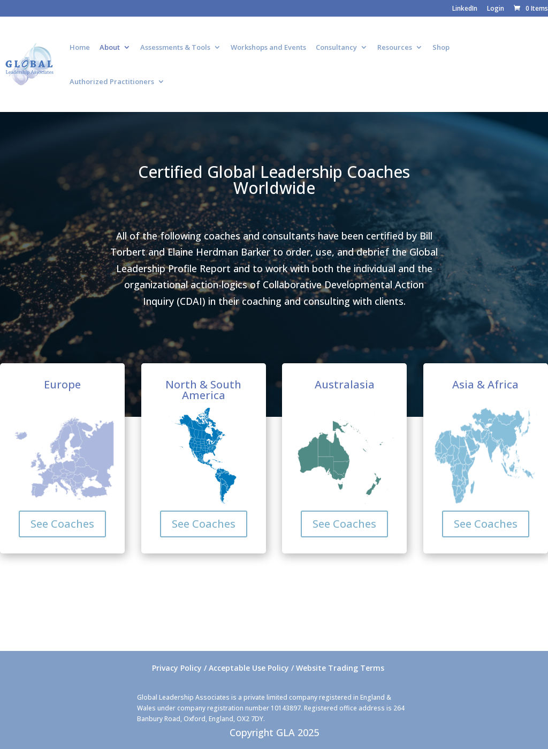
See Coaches (62, 523)
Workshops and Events (268, 47)
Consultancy (336, 47)
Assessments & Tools (175, 47)
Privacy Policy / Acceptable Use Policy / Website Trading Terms (268, 668)
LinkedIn (464, 9)
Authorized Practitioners (112, 82)
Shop (441, 47)
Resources (394, 47)
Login (495, 9)
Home (80, 47)
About (110, 47)
